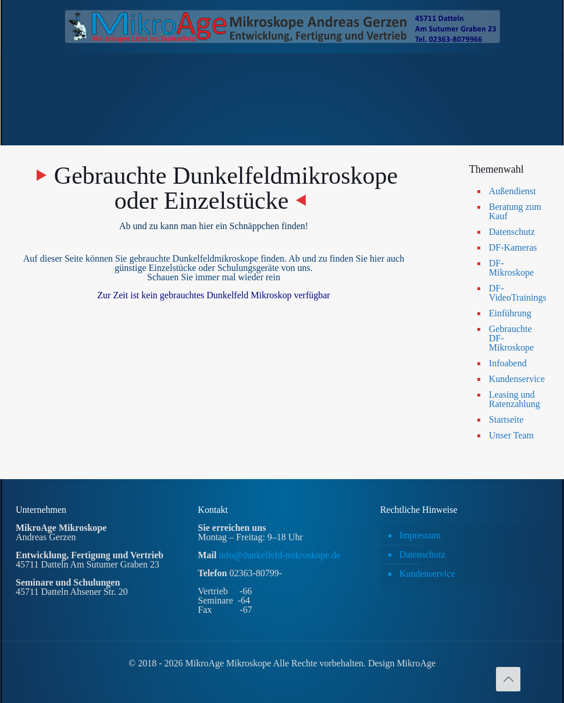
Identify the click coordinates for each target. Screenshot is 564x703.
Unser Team (511, 435)
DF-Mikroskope (511, 267)
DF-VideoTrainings (516, 292)
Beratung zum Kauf (515, 211)
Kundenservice (516, 379)
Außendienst (512, 191)
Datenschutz (512, 232)
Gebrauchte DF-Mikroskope (511, 338)
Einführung (510, 313)
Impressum (420, 535)
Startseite (506, 419)
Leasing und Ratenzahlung (514, 399)
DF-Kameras (513, 247)
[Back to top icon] (508, 679)
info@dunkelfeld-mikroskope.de (278, 555)
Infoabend (508, 363)
